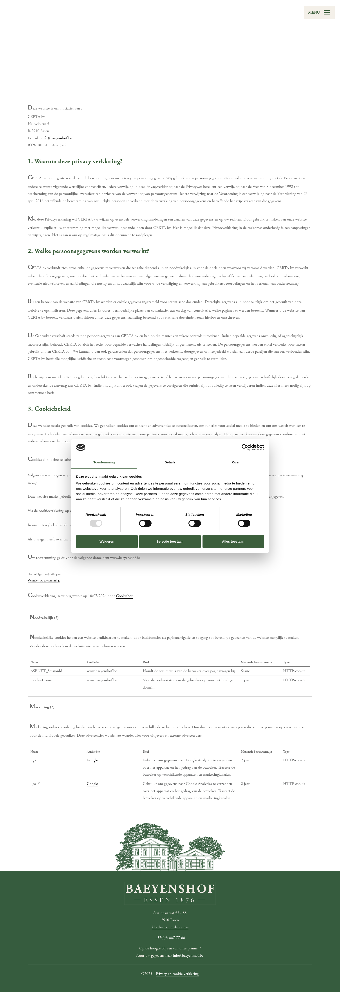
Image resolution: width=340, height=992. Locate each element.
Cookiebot (124, 595)
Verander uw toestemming (44, 581)
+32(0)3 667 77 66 (170, 937)
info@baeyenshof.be (56, 138)
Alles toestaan (233, 541)
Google (92, 760)
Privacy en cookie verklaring (177, 973)
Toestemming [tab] (104, 462)
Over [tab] (236, 462)
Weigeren (106, 541)
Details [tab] (170, 462)
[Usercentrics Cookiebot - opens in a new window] (245, 447)
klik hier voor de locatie (170, 927)
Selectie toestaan (170, 541)
